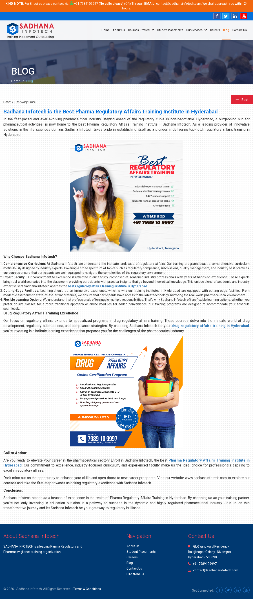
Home (105, 30)
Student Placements (170, 30)
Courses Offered (141, 30)
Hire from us (135, 574)
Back (242, 100)
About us (132, 546)
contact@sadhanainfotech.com (178, 3)
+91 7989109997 (86, 3)
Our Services (196, 30)
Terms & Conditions (87, 589)
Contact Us (239, 30)
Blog (226, 30)
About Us (119, 30)
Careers (215, 30)
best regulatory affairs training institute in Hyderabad (107, 286)
